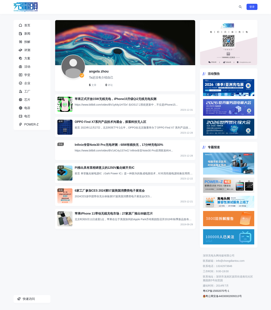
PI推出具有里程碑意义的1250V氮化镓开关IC (104, 167)
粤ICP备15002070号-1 (216, 290)
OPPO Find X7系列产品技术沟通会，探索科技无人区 (110, 121)
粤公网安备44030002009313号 (222, 296)
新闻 (61, 121)
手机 (61, 98)
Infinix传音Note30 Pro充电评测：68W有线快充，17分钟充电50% (119, 144)
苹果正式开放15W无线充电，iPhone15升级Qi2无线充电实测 (115, 99)
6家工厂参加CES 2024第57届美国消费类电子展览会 (110, 190)
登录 (252, 6)
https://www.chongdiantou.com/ (228, 42)
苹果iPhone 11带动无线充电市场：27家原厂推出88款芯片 (114, 213)
